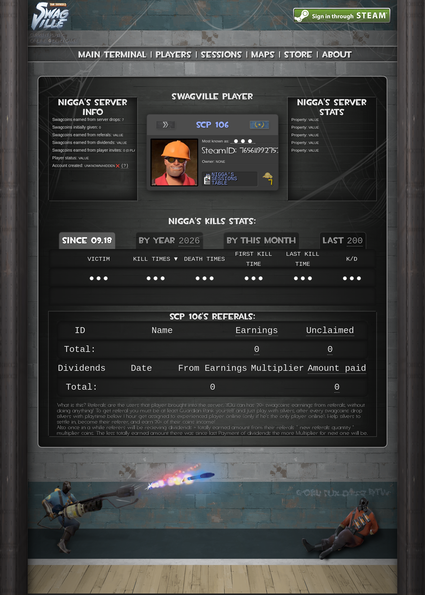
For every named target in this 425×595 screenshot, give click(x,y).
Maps (263, 54)
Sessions (221, 54)
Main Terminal (112, 54)
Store (298, 54)
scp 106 (212, 125)
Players (174, 54)
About (337, 54)
